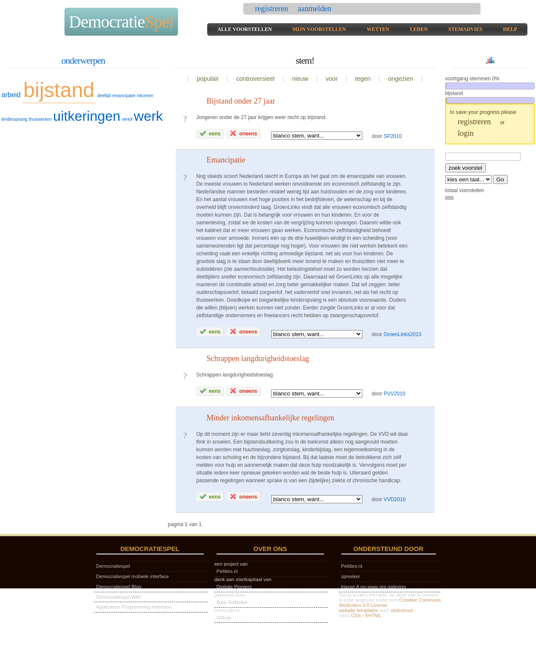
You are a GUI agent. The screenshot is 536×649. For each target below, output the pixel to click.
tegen (363, 78)
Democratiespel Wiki (118, 597)
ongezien (400, 78)
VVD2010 (394, 499)
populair (208, 78)
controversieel (255, 78)
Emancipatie (226, 160)
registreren (272, 8)
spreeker (350, 576)
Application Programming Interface (134, 606)
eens (210, 133)
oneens (243, 133)
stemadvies (465, 29)
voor (332, 78)
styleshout (402, 610)
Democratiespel (113, 566)
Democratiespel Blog (118, 586)
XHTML (373, 615)
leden (419, 29)
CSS (356, 615)
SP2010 (392, 136)
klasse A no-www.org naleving (373, 586)
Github (224, 617)
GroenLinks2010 (402, 334)
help (510, 29)
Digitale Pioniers (234, 586)
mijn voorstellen (319, 29)
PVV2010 (394, 394)
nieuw (300, 78)
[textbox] (483, 157)
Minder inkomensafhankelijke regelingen (270, 417)
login (466, 133)
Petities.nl (227, 571)
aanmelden (314, 8)
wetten (378, 29)
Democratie (121, 21)
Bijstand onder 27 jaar (241, 101)
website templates (358, 610)
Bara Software (232, 602)
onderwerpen (83, 60)
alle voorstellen (244, 29)
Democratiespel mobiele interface (132, 576)
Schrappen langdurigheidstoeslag (258, 358)
